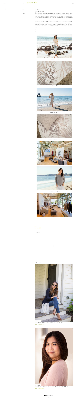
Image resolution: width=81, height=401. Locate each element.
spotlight (24, 13)
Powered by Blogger (48, 395)
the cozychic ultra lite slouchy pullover (54, 191)
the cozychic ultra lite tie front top (54, 58)
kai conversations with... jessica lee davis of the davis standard (49, 322)
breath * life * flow (32, 2)
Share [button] (23, 9)
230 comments (41, 388)
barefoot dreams (37, 13)
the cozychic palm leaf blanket (54, 85)
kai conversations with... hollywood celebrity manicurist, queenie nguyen (51, 386)
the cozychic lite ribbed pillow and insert (54, 139)
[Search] (73, 3)
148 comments (41, 324)
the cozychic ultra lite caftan (54, 112)
